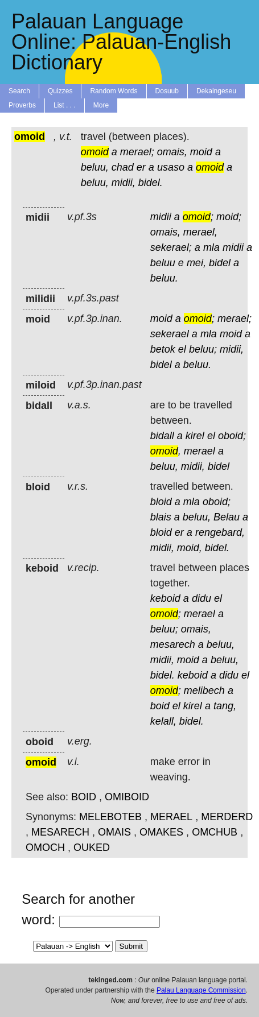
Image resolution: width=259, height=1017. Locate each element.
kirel (195, 435)
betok (162, 349)
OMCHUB (214, 832)
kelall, (163, 721)
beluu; (203, 349)
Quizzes (60, 91)
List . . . (65, 105)
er (141, 167)
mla (211, 247)
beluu (162, 262)
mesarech (172, 644)
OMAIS (114, 832)
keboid (165, 598)
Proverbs (22, 105)
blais (160, 517)
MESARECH (60, 832)
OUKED (91, 847)
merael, (200, 232)
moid (201, 152)
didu (201, 598)
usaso (170, 167)
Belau (226, 517)
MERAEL (171, 816)
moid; (228, 216)
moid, (189, 547)
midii (160, 216)
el (182, 349)
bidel (220, 262)
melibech (204, 690)
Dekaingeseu (216, 91)
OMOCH (45, 847)
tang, (224, 706)
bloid (161, 501)
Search (19, 91)
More (101, 105)
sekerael (169, 334)
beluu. (164, 278)
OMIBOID (127, 797)
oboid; (232, 435)
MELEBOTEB (110, 816)
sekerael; (171, 247)
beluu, (95, 167)
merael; (137, 152)
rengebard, (220, 532)
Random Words (113, 91)
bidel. (150, 182)
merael (199, 451)
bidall (162, 435)
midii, (123, 182)
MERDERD (227, 816)
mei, (196, 262)
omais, (172, 152)
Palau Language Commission (201, 990)
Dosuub (167, 91)
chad (123, 167)
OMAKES (161, 832)
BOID (83, 797)
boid (160, 706)
